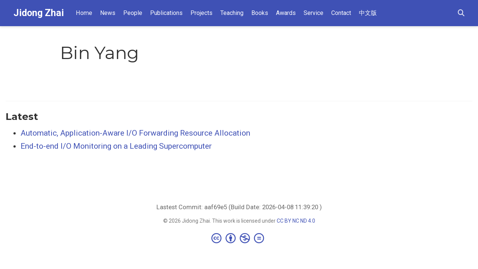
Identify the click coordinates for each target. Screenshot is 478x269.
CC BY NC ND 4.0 (296, 221)
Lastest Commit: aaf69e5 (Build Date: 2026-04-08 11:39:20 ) (239, 207)
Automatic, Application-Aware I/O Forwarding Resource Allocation (135, 133)
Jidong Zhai (38, 12)
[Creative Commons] (239, 238)
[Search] (461, 13)
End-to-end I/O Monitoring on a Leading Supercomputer (116, 146)
